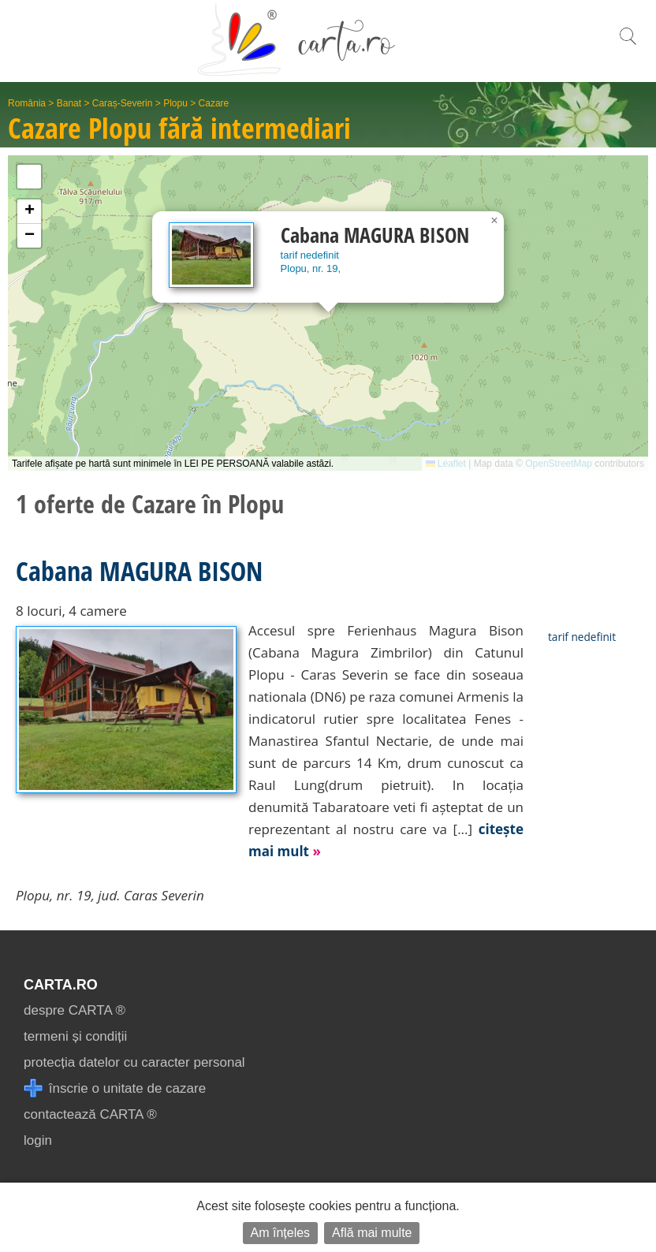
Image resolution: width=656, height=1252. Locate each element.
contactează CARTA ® (90, 1114)
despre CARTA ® (74, 1010)
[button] (494, 220)
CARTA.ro (61, 985)
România (27, 103)
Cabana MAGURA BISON (139, 571)
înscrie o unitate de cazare (115, 1088)
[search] (627, 44)
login (38, 1140)
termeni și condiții (75, 1036)
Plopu (175, 103)
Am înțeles (281, 1232)
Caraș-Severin (122, 103)
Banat (69, 103)
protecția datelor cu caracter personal (134, 1062)
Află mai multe (372, 1232)
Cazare (214, 103)
